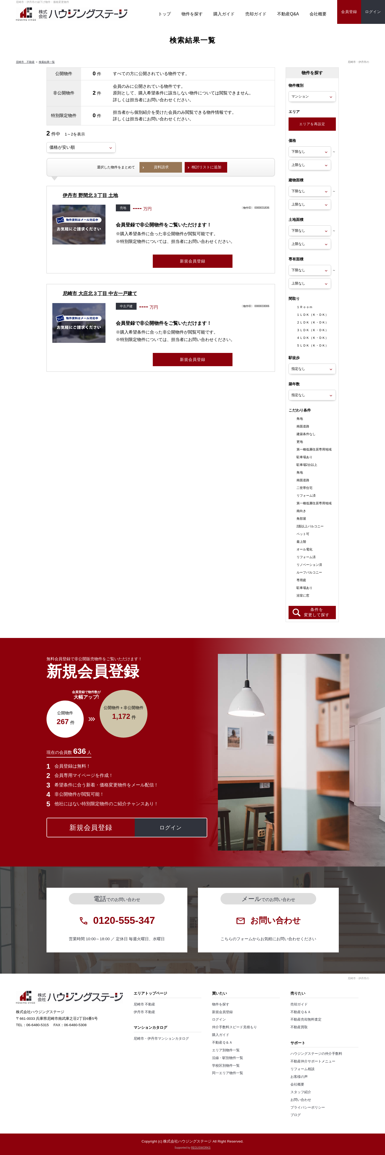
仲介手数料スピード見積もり (234, 1027)
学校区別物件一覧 (226, 1066)
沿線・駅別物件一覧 (227, 1058)
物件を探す (192, 14)
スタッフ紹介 (300, 1092)
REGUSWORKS (200, 1147)
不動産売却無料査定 (305, 1019)
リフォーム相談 (302, 1069)
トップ (164, 14)
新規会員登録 (222, 1012)
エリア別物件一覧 (226, 1050)
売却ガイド (255, 14)
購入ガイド (224, 14)
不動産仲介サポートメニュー (312, 1061)
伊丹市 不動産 (144, 1012)
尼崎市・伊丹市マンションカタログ (161, 1038)
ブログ (295, 1115)
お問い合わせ (300, 1100)
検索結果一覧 (47, 61)
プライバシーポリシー (307, 1107)
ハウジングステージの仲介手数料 (316, 1054)
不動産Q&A (288, 14)
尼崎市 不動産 (25, 61)
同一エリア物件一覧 (227, 1073)
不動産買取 (299, 1027)
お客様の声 (299, 1077)
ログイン (219, 1019)
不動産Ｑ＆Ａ (222, 1042)
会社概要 (318, 14)
